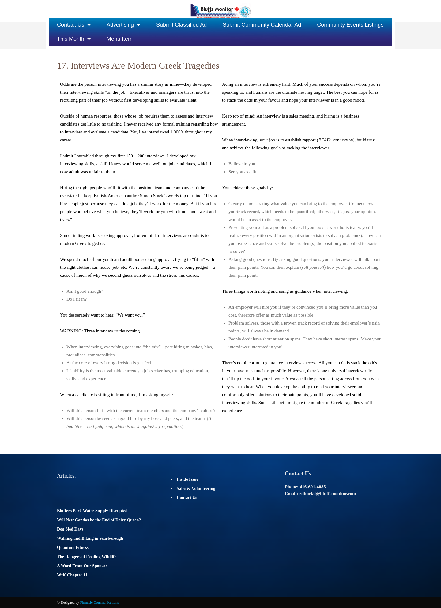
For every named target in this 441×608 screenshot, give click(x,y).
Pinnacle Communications (99, 602)
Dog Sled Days (70, 529)
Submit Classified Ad (181, 25)
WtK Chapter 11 (72, 575)
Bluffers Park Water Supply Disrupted (92, 511)
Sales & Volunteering (196, 488)
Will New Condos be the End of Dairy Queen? (99, 520)
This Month (74, 39)
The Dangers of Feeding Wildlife (86, 556)
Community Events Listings (350, 25)
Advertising (123, 25)
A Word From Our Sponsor (82, 566)
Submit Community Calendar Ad (262, 25)
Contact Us (74, 25)
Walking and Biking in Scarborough (90, 538)
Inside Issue (187, 479)
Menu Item (120, 39)
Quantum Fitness (73, 547)
